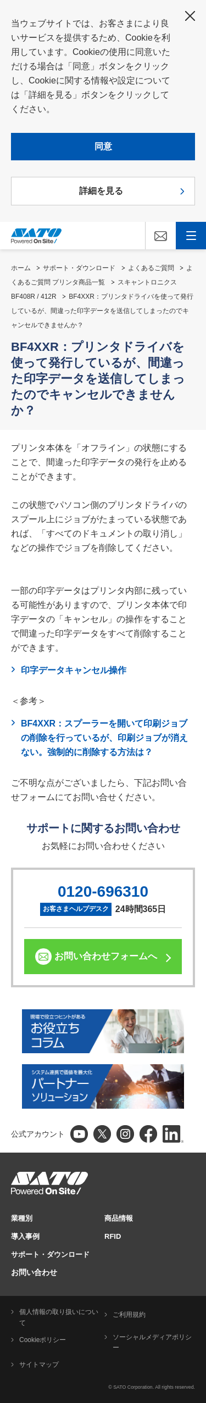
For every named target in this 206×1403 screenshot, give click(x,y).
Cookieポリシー (42, 1340)
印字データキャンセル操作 (73, 670)
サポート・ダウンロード (79, 268)
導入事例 (25, 1236)
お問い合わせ (34, 1272)
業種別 (21, 1218)
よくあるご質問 (151, 268)
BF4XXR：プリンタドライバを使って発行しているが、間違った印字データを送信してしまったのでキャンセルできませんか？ (102, 311)
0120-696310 (103, 891)
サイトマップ (39, 1364)
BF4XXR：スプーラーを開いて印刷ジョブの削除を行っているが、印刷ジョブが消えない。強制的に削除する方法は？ (104, 738)
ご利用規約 (129, 1314)
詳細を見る (101, 190)
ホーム (21, 268)
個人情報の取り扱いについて (58, 1317)
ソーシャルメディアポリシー (152, 1342)
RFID (112, 1236)
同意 (103, 146)
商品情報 (118, 1218)
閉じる (190, 16)
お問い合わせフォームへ (105, 956)
